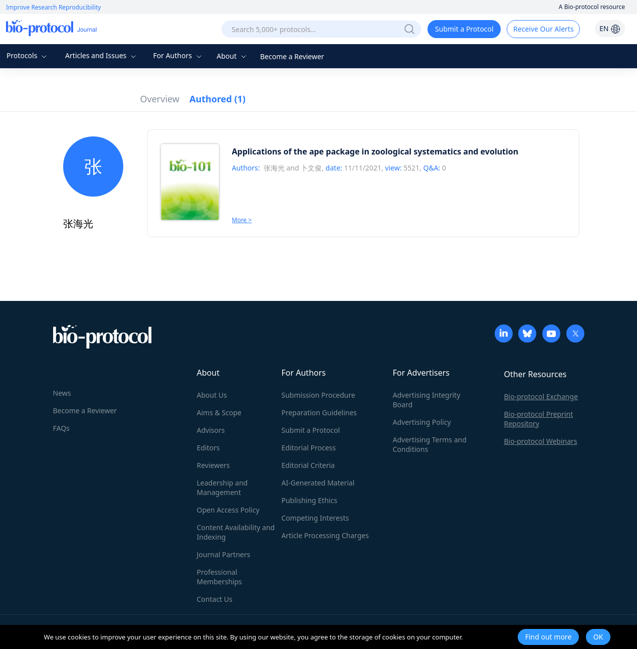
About (232, 56)
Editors (208, 447)
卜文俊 (311, 168)
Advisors (211, 430)
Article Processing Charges (325, 535)
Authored (217, 99)
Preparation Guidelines (319, 412)
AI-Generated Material (318, 483)
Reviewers (213, 465)
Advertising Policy (422, 422)
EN (609, 28)
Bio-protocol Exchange (541, 396)
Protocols (28, 55)
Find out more (548, 636)
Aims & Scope (219, 412)
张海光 (274, 168)
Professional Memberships (219, 576)
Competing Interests (315, 518)
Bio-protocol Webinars (540, 441)
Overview (160, 99)
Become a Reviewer (292, 56)
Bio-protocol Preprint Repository (538, 418)
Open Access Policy (228, 510)
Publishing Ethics (309, 500)
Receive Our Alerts (543, 29)
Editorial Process (309, 447)
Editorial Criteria (308, 465)
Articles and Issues (101, 55)
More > (242, 220)
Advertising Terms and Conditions (430, 444)
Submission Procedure (318, 395)
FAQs (61, 428)
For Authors (178, 55)
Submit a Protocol (464, 29)
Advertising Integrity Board (427, 399)
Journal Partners (224, 554)
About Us (212, 395)
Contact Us (215, 599)
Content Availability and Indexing (236, 532)
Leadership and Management (222, 487)
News (62, 393)
